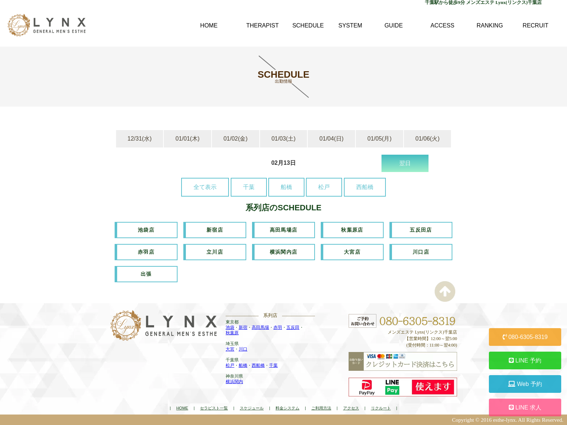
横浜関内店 (284, 252)
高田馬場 (260, 327)
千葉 (249, 187)
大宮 (230, 349)
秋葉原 (232, 332)
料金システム (287, 408)
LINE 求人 (525, 407)
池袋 (230, 327)
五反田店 (421, 230)
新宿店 (214, 230)
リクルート (381, 408)
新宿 (243, 327)
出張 (146, 274)
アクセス (351, 408)
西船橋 (365, 187)
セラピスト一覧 (214, 408)
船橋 (286, 187)
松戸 (324, 187)
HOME (182, 408)
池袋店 (146, 230)
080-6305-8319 (525, 337)
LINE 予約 (525, 360)
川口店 (421, 252)
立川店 (214, 252)
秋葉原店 (352, 230)
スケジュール (252, 408)
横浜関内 (234, 381)
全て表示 (205, 187)
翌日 (405, 163)
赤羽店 (146, 252)
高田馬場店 (284, 230)
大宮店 (352, 252)
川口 (243, 349)
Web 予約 (525, 384)
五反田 (292, 327)
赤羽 (277, 327)
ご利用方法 (321, 408)
